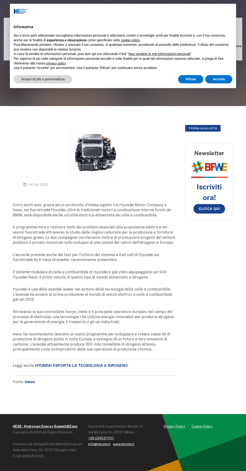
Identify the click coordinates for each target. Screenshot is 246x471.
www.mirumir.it (124, 444)
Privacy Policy (174, 426)
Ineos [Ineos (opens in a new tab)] (30, 382)
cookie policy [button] (130, 40)
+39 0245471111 (101, 438)
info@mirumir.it (99, 444)
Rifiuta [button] (191, 79)
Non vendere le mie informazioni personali (159, 54)
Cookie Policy (202, 426)
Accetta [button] (219, 79)
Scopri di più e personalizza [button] (43, 79)
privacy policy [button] (56, 63)
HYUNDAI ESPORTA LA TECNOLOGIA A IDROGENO (81, 365)
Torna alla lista (203, 128)
